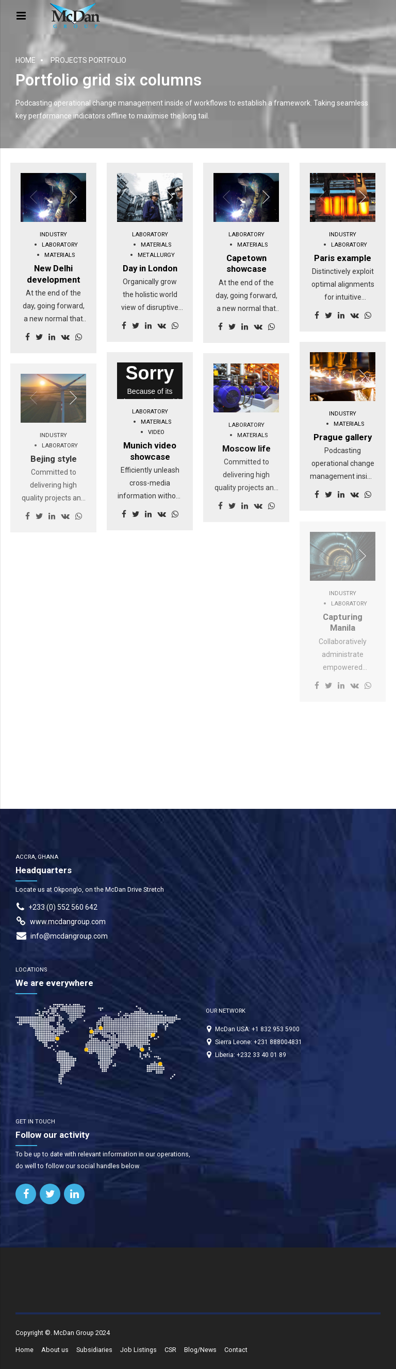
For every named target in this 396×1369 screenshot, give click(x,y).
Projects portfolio (88, 60)
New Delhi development (53, 274)
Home (25, 60)
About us (55, 1350)
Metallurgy (156, 255)
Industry (53, 234)
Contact (236, 1350)
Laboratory (60, 244)
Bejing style (53, 459)
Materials (59, 255)
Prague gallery (343, 437)
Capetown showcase (246, 263)
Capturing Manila (342, 622)
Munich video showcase (149, 451)
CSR (170, 1350)
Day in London (150, 268)
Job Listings (138, 1350)
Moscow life (246, 448)
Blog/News (200, 1350)
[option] (53, 197)
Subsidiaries (94, 1350)
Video (156, 432)
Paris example (342, 258)
